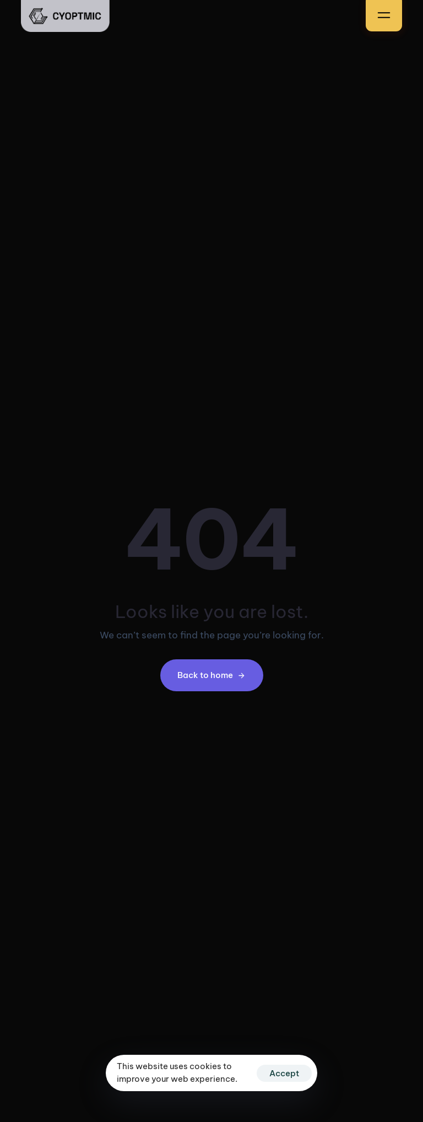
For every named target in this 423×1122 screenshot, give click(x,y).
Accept (284, 1073)
